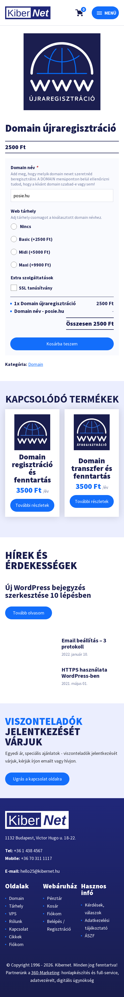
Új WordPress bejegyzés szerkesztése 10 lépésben (48, 591)
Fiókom (16, 944)
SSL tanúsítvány (35, 288)
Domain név (25, 167)
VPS (12, 914)
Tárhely (16, 906)
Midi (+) (34, 252)
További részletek (32, 505)
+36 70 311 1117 (36, 858)
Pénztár (54, 898)
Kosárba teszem (62, 344)
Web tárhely (23, 211)
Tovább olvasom (28, 613)
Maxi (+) (35, 265)
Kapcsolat (18, 929)
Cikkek (15, 937)
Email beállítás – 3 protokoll (83, 643)
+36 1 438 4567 (28, 851)
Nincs (21, 226)
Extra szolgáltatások (32, 277)
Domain (35, 364)
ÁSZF (90, 936)
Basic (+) (36, 239)
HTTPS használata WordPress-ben (84, 672)
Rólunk (15, 921)
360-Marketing (45, 972)
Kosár (52, 906)
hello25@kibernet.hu (40, 871)
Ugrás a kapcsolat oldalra (37, 779)
